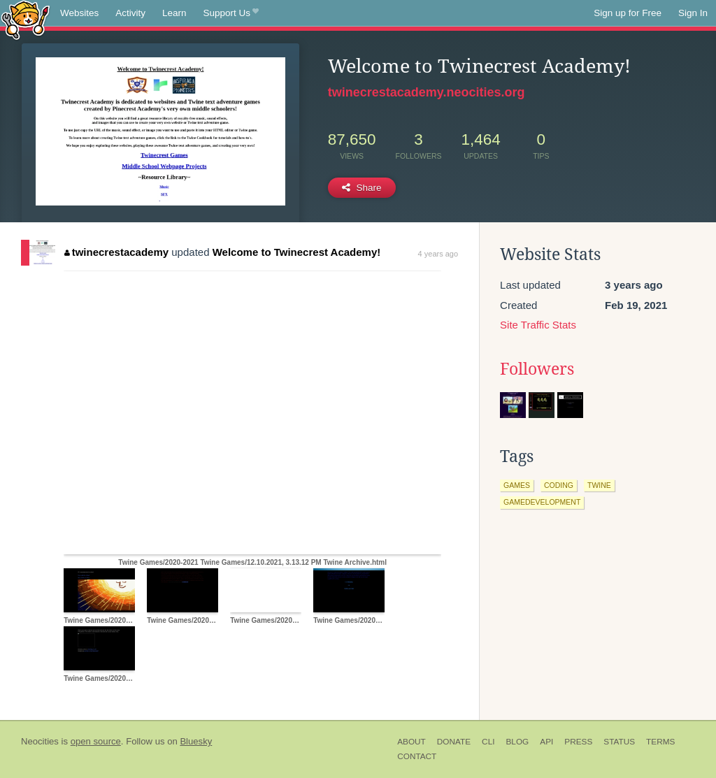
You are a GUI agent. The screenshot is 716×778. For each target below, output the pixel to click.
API (546, 742)
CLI (488, 742)
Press (578, 742)
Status (619, 742)
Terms (660, 742)
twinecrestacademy (116, 252)
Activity (130, 13)
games (516, 485)
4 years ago (438, 254)
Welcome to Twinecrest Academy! (297, 252)
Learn (174, 13)
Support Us (231, 13)
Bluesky (196, 741)
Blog (517, 742)
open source (96, 741)
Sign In (693, 13)
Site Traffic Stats (538, 325)
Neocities (40, 741)
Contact (416, 756)
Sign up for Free (627, 13)
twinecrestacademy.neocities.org (426, 92)
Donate (454, 742)
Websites (79, 13)
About (411, 742)
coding (558, 485)
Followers (537, 369)
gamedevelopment (541, 502)
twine (599, 485)
